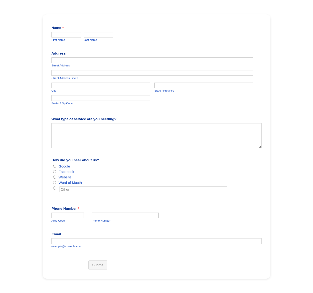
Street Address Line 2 (64, 77)
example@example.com (66, 246)
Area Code (58, 220)
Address (58, 53)
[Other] (54, 188)
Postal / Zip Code (62, 103)
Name (57, 28)
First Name (58, 39)
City (53, 90)
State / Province (164, 90)
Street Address (60, 65)
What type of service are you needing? (83, 119)
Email (56, 234)
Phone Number (65, 208)
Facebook (66, 172)
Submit (97, 265)
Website (65, 177)
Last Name (90, 39)
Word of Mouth (70, 183)
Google (64, 166)
